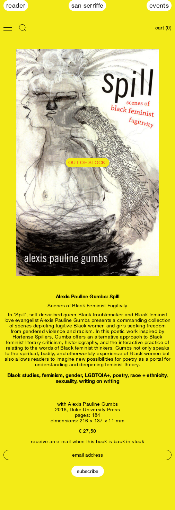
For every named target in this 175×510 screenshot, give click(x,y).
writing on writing (99, 381)
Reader (15, 5)
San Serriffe (87, 5)
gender (73, 375)
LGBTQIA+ (97, 375)
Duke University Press (95, 409)
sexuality (66, 381)
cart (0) (163, 27)
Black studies (23, 375)
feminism (52, 375)
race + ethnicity (148, 375)
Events (159, 5)
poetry (120, 375)
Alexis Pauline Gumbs (93, 404)
